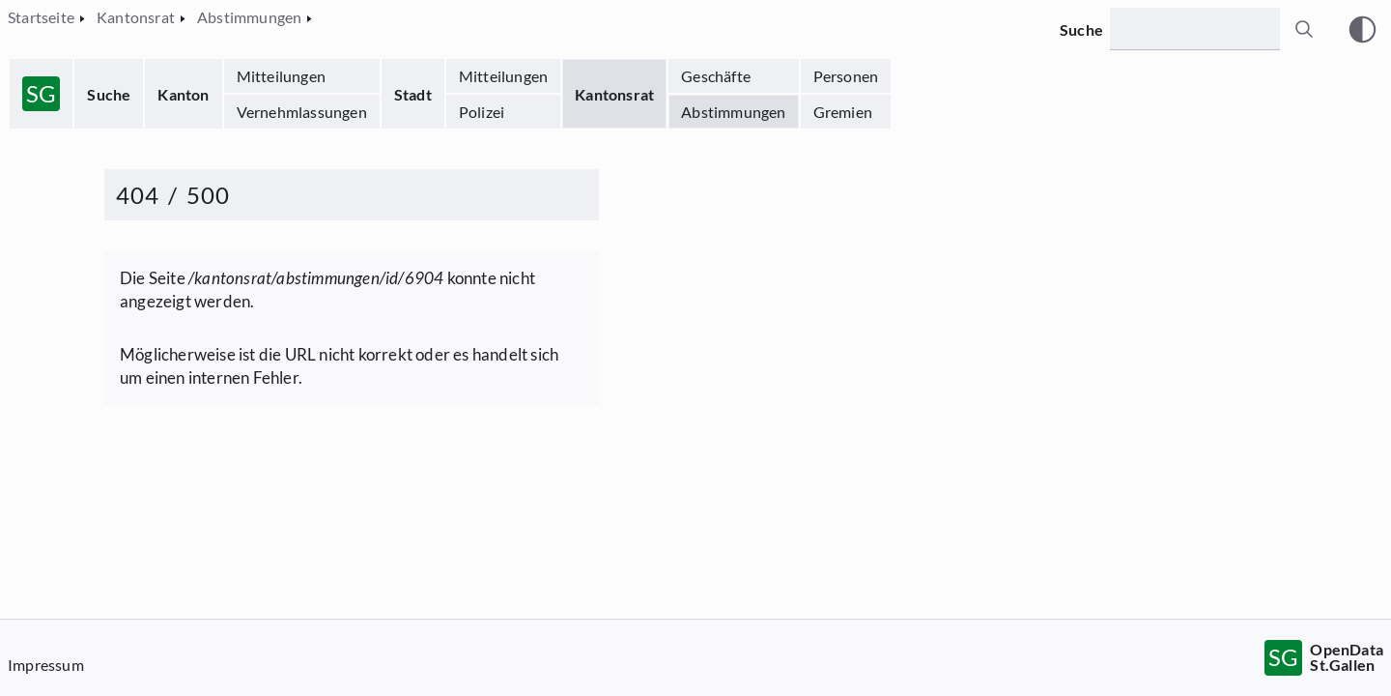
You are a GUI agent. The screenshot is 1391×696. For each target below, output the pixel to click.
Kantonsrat (614, 94)
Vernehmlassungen (302, 111)
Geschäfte (716, 76)
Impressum (46, 664)
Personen (846, 76)
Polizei (481, 111)
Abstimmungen (733, 111)
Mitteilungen (281, 76)
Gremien (842, 111)
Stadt (413, 94)
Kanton (183, 94)
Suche (108, 94)
